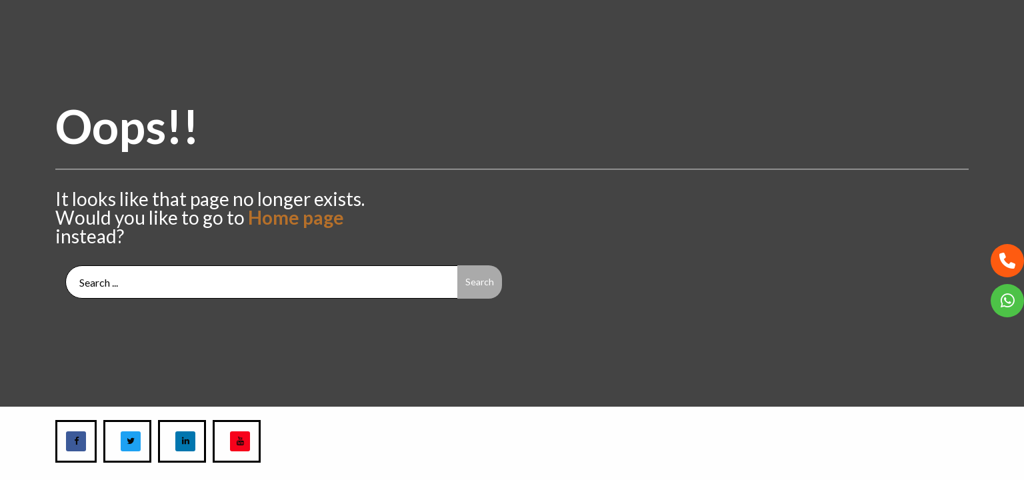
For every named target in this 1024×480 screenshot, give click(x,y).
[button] (1007, 260)
